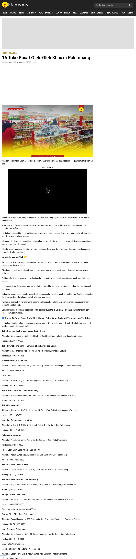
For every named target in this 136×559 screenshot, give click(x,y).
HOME (4, 53)
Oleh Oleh (13, 53)
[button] (47, 191)
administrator (7, 62)
